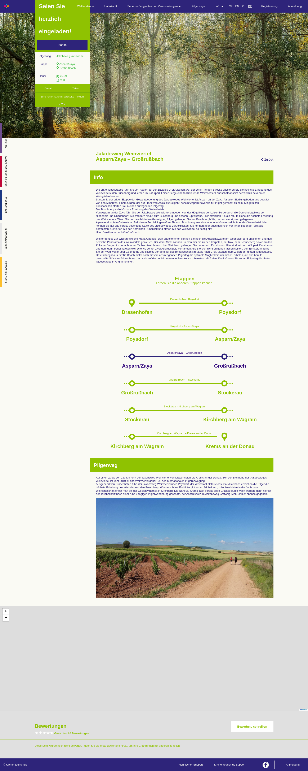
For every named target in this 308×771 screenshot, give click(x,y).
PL (243, 6)
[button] (6, 611)
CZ (230, 6)
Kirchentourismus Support (229, 764)
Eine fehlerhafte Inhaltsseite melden (62, 96)
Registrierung (269, 6)
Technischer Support (190, 764)
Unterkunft (110, 6)
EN (237, 6)
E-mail (48, 88)
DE (250, 6)
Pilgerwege (198, 6)
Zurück (267, 159)
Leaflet (303, 710)
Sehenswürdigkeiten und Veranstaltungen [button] (154, 6)
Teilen (75, 88)
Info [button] (219, 6)
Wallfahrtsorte (85, 6)
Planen (62, 44)
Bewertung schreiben (252, 726)
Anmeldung (295, 6)
